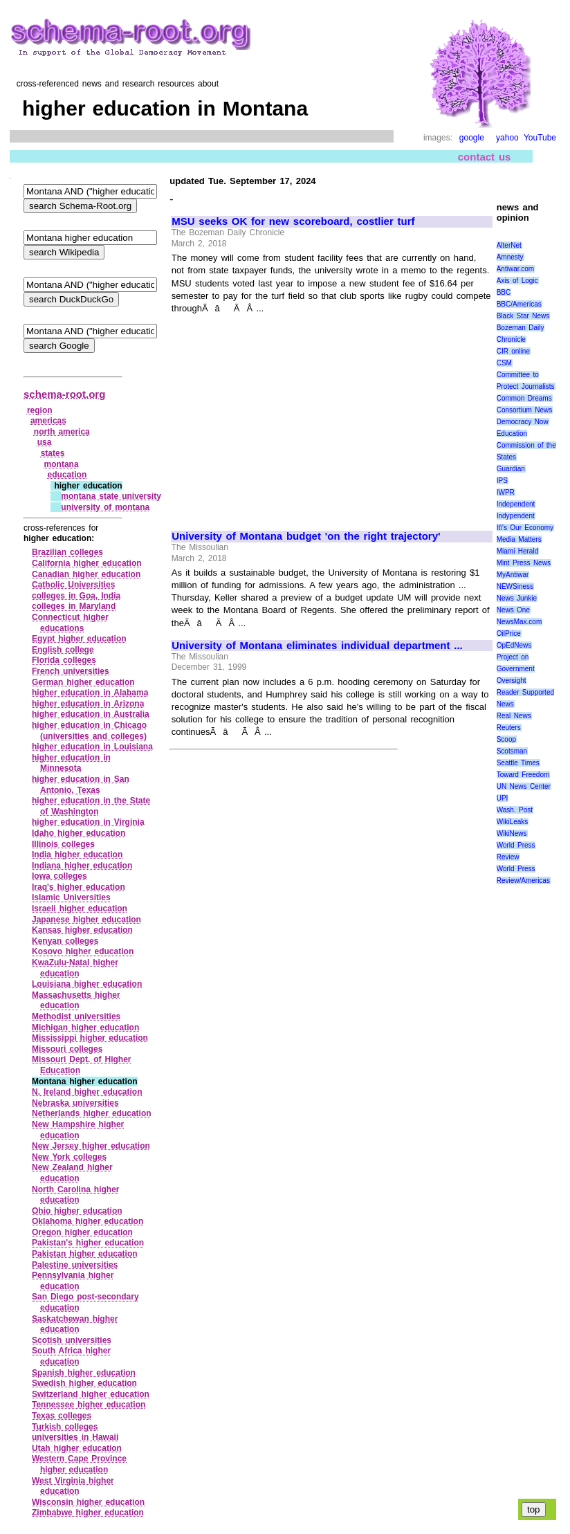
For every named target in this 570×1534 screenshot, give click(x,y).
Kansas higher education (82, 930)
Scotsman (512, 751)
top (533, 1509)
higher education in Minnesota (71, 763)
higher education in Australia (90, 714)
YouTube (540, 138)
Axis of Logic (517, 280)
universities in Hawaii (75, 1437)
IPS (502, 480)
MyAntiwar (513, 574)
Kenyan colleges (65, 941)
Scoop (506, 739)
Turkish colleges (65, 1427)
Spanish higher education (84, 1373)
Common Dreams (524, 398)
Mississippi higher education (90, 1038)
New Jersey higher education (91, 1146)
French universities (70, 671)
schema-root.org (64, 394)
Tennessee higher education (88, 1404)
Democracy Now (523, 422)
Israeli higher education (79, 908)
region (40, 410)
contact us (484, 157)
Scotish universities (71, 1340)
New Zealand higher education (72, 1172)
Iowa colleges (59, 876)
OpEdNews (514, 645)
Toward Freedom (523, 774)
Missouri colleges (67, 1049)
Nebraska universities (75, 1103)
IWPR (506, 492)
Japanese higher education (86, 919)
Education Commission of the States (526, 445)
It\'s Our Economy (525, 527)
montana (61, 464)
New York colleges (69, 1157)
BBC (504, 292)
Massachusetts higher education (76, 1000)
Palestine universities (75, 1265)
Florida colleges (64, 660)
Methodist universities (76, 1016)
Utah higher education (77, 1448)
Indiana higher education (82, 865)
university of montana (105, 507)
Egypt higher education (79, 638)
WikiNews (512, 833)
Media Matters (519, 539)
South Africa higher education (71, 1356)
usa (44, 442)
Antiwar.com (515, 269)
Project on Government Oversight (516, 668)
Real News (514, 716)
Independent (516, 504)
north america (62, 432)
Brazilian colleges (67, 552)
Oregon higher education (82, 1232)
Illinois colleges (63, 844)
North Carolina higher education (76, 1195)
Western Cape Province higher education (79, 1464)
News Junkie (517, 598)
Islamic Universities (71, 897)
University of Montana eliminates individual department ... (317, 645)
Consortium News (525, 410)
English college (63, 650)
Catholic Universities (73, 585)
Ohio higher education (77, 1211)
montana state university (111, 496)
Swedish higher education (84, 1383)
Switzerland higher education (90, 1394)
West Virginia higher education (73, 1486)
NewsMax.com (519, 622)
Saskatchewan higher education (75, 1324)
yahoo (507, 138)
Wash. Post (515, 810)
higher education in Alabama (90, 692)
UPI (502, 798)
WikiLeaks (512, 821)
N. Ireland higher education (87, 1092)
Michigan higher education (85, 1027)
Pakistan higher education (85, 1254)
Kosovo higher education (83, 951)
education (67, 475)
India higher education (77, 854)
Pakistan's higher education (88, 1243)
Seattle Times (518, 763)
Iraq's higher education (78, 887)
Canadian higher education (86, 574)
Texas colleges (61, 1416)
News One (513, 610)
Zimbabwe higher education (88, 1512)
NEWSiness (515, 586)
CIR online (513, 351)
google (471, 138)
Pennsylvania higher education (72, 1280)
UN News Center (524, 786)
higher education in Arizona (88, 704)
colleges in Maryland (74, 606)
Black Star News (523, 316)
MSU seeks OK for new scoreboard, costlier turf (293, 221)
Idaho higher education (78, 833)
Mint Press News (524, 563)
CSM (504, 363)
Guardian (511, 469)
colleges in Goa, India (76, 596)
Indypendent (516, 516)
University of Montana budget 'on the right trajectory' (306, 536)
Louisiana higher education (87, 984)
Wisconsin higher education (88, 1502)
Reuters (509, 727)
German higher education (83, 682)
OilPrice (509, 633)
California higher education (87, 563)
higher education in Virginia (88, 822)
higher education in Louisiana (92, 746)
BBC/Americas (519, 304)
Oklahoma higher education (87, 1221)
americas (48, 421)
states (53, 453)
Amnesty (510, 257)
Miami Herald (518, 551)
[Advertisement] (288, 416)
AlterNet (509, 245)
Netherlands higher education (91, 1113)
